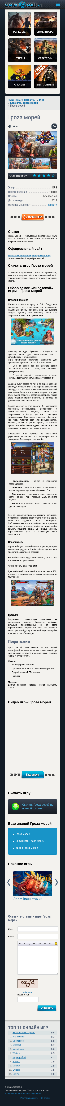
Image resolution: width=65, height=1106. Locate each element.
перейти (52, 204)
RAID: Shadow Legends (24, 1032)
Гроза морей (23, 834)
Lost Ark (16, 1074)
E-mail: (11, 936)
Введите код (23, 995)
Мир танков (18, 1041)
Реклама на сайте (29, 1098)
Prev (8, 882)
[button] (54, 134)
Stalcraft (16, 1061)
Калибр (16, 1066)
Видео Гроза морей (27, 847)
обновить (27, 992)
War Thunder (19, 1037)
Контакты (45, 1098)
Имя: (10, 929)
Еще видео (32, 774)
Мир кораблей (19, 1057)
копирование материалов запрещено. (23, 1093)
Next (56, 882)
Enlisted (16, 1070)
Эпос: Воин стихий (27, 899)
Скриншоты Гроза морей (30, 841)
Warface (16, 1053)
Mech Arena (18, 1049)
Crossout (17, 1045)
